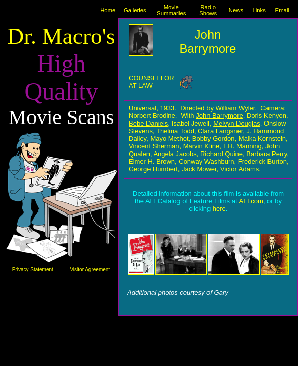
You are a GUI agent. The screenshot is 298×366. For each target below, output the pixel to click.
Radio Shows (208, 10)
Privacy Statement (32, 269)
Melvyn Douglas (236, 123)
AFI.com (251, 201)
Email (282, 10)
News (236, 10)
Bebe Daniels (148, 123)
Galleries (135, 10)
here (219, 208)
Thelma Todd (175, 131)
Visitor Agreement (90, 269)
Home (107, 10)
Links (258, 10)
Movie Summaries (171, 10)
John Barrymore (219, 115)
